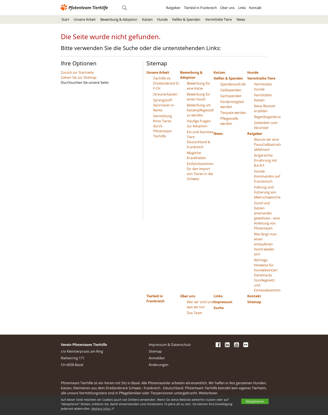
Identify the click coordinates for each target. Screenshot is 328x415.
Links (242, 7)
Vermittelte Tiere (218, 19)
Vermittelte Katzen (263, 97)
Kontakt (255, 7)
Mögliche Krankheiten (196, 155)
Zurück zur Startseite (77, 72)
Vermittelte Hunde (263, 87)
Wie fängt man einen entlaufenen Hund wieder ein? (265, 244)
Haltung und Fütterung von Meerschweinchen (267, 192)
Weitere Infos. (101, 409)
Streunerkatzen (165, 94)
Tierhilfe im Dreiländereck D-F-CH (166, 83)
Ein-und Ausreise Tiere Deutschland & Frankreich (200, 139)
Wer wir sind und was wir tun (200, 304)
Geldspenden (230, 90)
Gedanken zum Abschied (266, 125)
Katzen (147, 19)
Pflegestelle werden (229, 121)
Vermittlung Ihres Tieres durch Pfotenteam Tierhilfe (162, 126)
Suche (219, 307)
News (241, 19)
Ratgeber (173, 7)
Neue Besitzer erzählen (265, 108)
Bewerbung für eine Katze (198, 86)
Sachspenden (231, 96)
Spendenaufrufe (233, 84)
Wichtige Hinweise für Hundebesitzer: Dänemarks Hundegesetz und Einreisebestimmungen (267, 275)
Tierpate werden (233, 112)
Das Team (194, 313)
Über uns (227, 7)
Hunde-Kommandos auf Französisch (267, 176)
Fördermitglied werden (232, 104)
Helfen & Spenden (186, 19)
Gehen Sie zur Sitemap (78, 77)
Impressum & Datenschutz (170, 344)
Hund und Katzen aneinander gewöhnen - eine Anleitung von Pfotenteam (267, 216)
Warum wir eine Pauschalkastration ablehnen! (267, 144)
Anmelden (157, 358)
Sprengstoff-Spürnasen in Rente (163, 105)
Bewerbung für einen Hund (198, 97)
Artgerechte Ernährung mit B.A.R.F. (265, 160)
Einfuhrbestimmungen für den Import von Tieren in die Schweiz (200, 171)
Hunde (162, 19)
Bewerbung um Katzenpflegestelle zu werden (200, 110)
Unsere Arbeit (85, 19)
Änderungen (158, 364)
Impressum (223, 302)
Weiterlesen (208, 393)
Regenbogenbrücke (267, 117)
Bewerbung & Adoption (118, 19)
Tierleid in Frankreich (200, 7)
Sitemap (254, 302)
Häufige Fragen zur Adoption (199, 123)
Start (65, 19)
